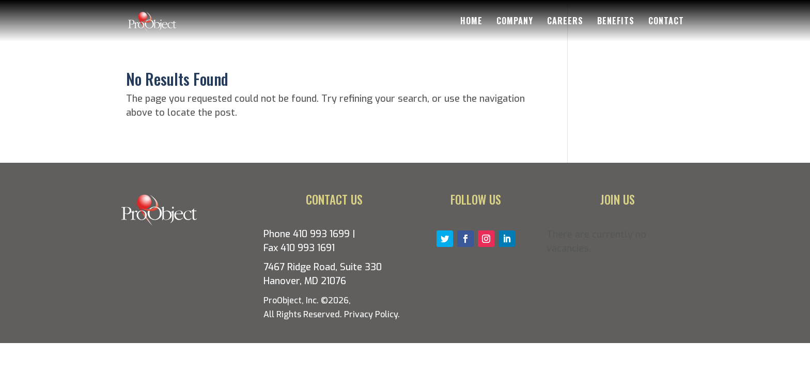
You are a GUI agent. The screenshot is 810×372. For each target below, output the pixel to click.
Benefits (615, 22)
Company (514, 22)
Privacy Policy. (372, 314)
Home (471, 22)
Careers (565, 22)
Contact (666, 22)
